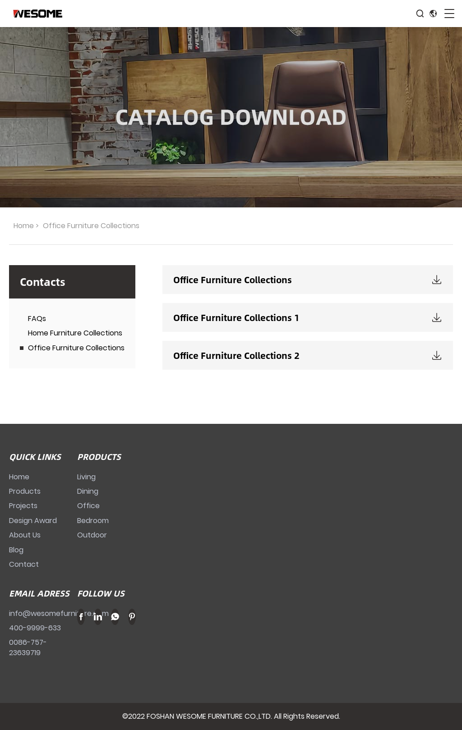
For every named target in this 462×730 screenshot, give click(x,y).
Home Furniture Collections (75, 333)
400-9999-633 (35, 628)
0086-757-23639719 (28, 647)
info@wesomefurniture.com (59, 613)
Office (88, 505)
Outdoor (92, 535)
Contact (24, 564)
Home (24, 225)
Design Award (33, 520)
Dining (87, 491)
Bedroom (93, 520)
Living (86, 477)
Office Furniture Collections (76, 348)
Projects (23, 505)
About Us (25, 535)
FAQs (37, 318)
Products (25, 491)
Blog (16, 550)
